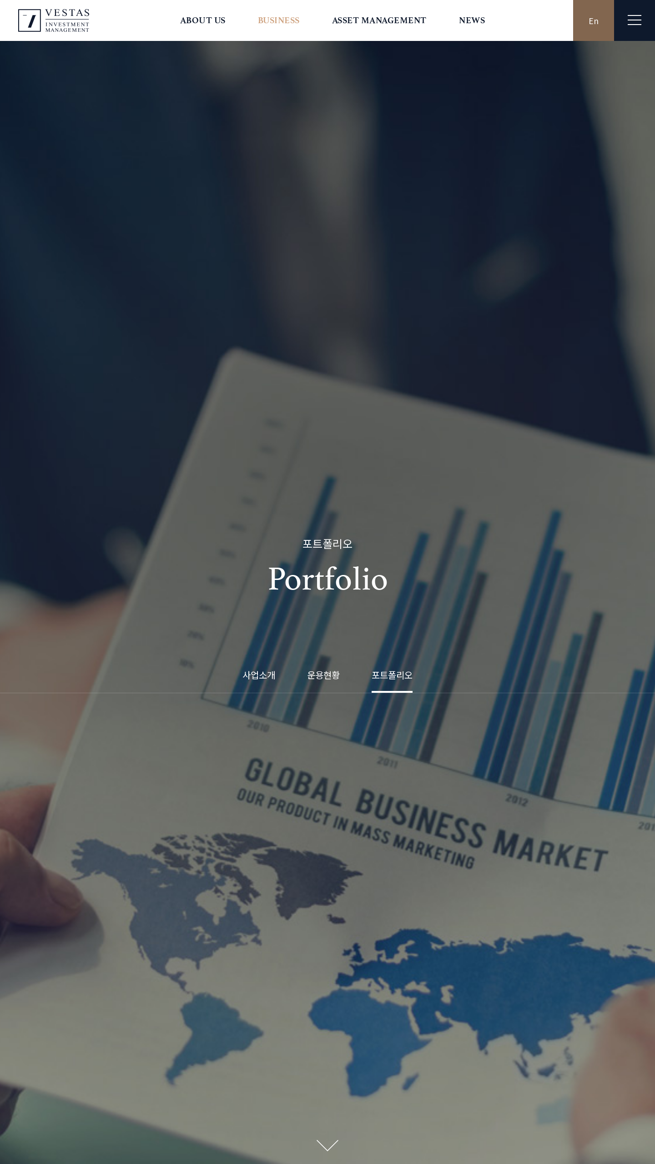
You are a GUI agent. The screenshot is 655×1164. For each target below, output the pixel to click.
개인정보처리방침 (416, 1113)
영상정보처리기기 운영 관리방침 (557, 1113)
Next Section (327, 309)
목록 (327, 853)
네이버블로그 (354, 375)
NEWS (472, 20)
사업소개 (258, 256)
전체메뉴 (634, 20)
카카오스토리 (336, 375)
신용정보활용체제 (477, 1113)
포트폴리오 (392, 256)
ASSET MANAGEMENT (379, 20)
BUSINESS (279, 20)
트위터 (319, 375)
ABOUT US (203, 20)
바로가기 (327, 1059)
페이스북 (301, 375)
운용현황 (323, 256)
